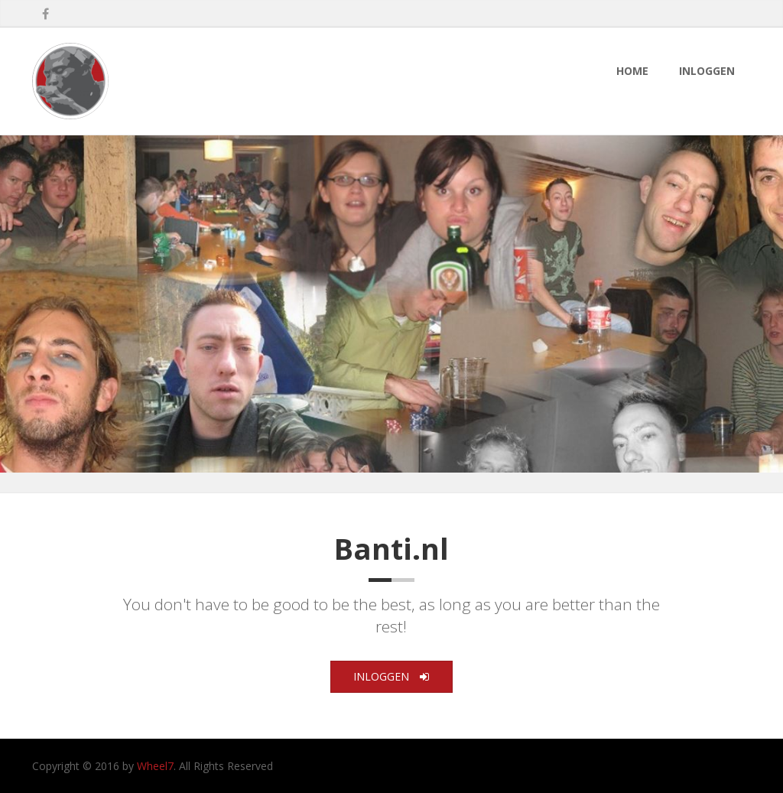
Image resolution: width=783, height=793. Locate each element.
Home (632, 70)
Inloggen (707, 70)
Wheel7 (155, 766)
